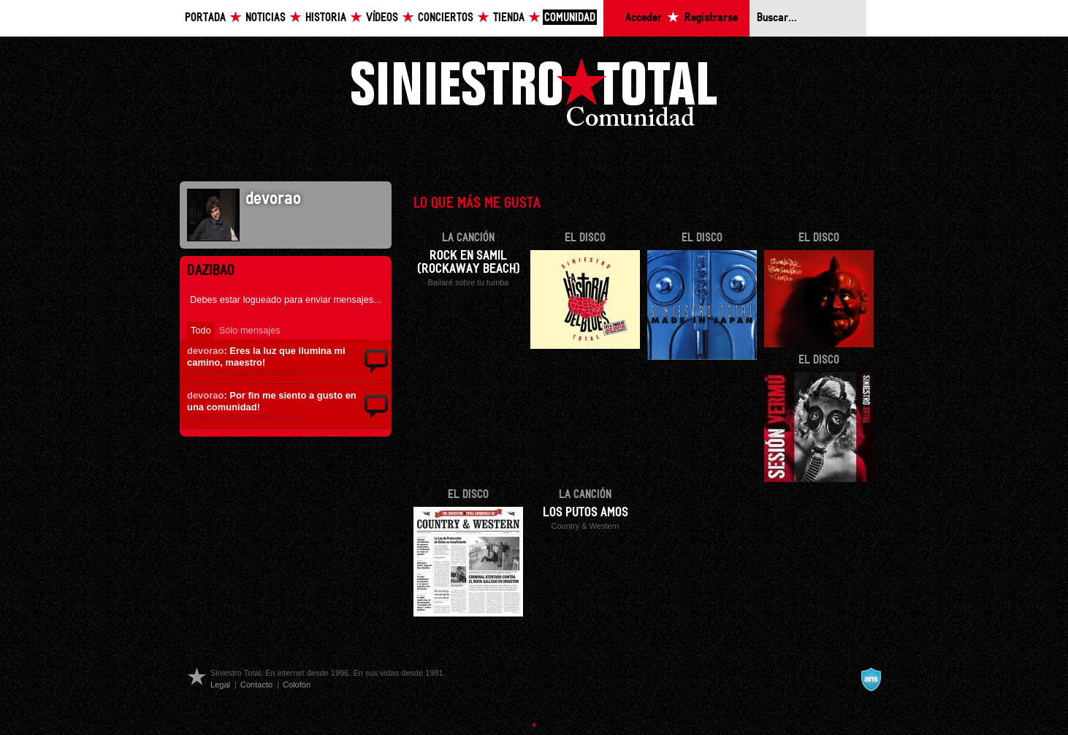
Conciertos (445, 17)
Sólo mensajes (250, 330)
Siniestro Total (534, 96)
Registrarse (711, 17)
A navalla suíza (871, 679)
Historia (325, 17)
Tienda (509, 17)
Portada (205, 17)
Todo (201, 330)
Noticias (265, 17)
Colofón (296, 684)
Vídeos (382, 17)
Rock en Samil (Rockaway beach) (468, 262)
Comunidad (569, 17)
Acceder (643, 17)
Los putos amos (585, 513)
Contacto (256, 684)
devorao (205, 350)
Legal (220, 684)
